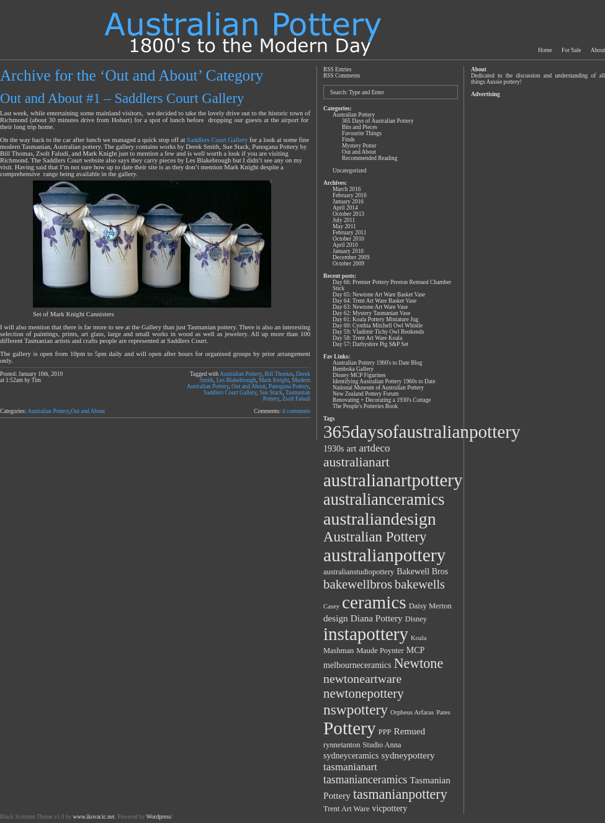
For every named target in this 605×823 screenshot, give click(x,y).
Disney (416, 619)
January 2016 (348, 201)
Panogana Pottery (289, 386)
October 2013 (348, 214)
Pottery (349, 728)
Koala (418, 637)
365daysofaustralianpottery (422, 432)
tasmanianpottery (400, 794)
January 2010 (348, 251)
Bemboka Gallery (353, 369)
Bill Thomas (278, 374)
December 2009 (351, 257)
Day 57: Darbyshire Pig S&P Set (370, 344)
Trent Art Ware (346, 808)
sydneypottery (407, 755)
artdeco (374, 448)
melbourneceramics (357, 665)
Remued (410, 731)
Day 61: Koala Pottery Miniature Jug (375, 319)
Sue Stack (270, 392)
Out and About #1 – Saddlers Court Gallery (122, 98)
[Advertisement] (537, 286)
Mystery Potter (359, 146)
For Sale (571, 50)
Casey (331, 606)
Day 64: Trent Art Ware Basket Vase (374, 301)
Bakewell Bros (422, 571)
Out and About (248, 386)
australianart (356, 462)
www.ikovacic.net (93, 817)
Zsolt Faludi (296, 399)
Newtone (419, 663)
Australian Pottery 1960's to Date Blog (377, 363)
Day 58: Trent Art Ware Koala (367, 338)
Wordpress (158, 817)
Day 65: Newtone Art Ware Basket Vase (379, 294)
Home (545, 50)
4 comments (296, 411)
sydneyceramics (351, 755)
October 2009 (348, 263)
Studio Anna (382, 745)
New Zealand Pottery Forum (365, 394)
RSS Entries (337, 69)
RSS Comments (341, 76)
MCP (415, 650)
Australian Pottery (241, 374)
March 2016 (347, 189)
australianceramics (384, 500)
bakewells (420, 584)
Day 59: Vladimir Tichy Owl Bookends (378, 332)
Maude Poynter (380, 650)
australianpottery (384, 555)
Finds (348, 139)
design (335, 618)
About (598, 50)
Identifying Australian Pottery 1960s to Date (384, 381)
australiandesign (379, 518)
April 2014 (345, 208)
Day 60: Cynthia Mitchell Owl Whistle (378, 326)
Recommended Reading (369, 158)
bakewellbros (357, 584)
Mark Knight (274, 380)
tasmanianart (350, 767)
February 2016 (350, 195)
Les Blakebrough (236, 380)
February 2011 (349, 232)
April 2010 (345, 245)
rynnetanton (342, 745)
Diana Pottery (377, 618)
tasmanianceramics (365, 779)
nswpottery (355, 709)
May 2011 (344, 226)
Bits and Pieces (359, 127)
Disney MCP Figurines (359, 375)
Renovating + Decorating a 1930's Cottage (382, 400)
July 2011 (344, 220)
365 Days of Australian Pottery (378, 121)
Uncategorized (349, 170)
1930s (333, 448)
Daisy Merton (430, 606)
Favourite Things (362, 133)
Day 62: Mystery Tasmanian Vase (371, 313)
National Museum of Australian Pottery (378, 388)
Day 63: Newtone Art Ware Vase (370, 307)
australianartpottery (392, 480)
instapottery (365, 634)
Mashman (338, 650)
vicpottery (390, 808)
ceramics (374, 602)
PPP (385, 731)
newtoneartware (362, 678)
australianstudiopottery (358, 571)
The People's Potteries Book (365, 406)
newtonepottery (363, 693)
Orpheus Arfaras (412, 712)
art (351, 448)
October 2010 (348, 239)
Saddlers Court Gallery (217, 139)
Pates (443, 712)
